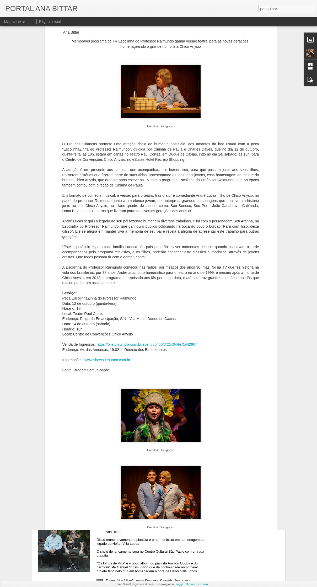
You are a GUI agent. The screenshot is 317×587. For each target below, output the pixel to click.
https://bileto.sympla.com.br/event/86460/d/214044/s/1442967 (147, 270)
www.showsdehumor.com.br (107, 285)
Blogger (179, 584)
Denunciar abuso (197, 584)
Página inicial (50, 21)
